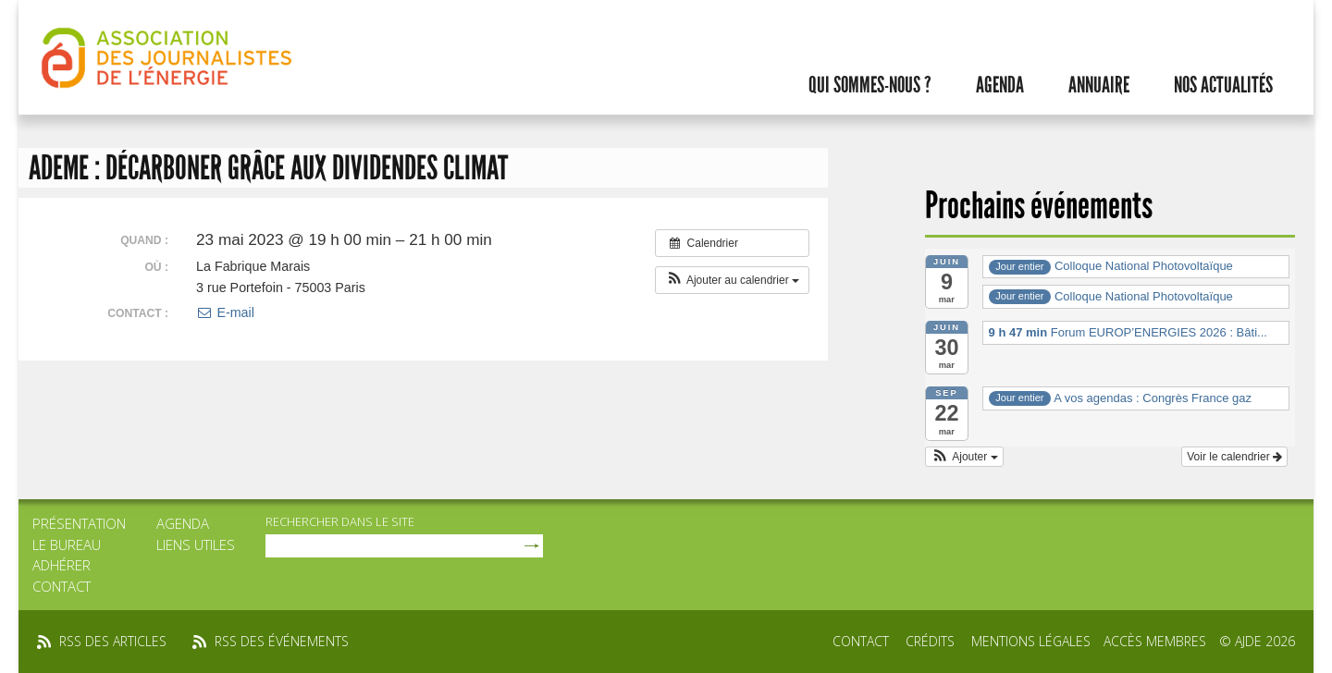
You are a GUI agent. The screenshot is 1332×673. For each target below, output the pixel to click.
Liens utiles (195, 544)
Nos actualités (1223, 85)
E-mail (225, 312)
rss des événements (282, 641)
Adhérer (61, 565)
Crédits (930, 641)
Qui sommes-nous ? (869, 85)
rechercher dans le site (339, 521)
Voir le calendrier (1234, 456)
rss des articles (112, 641)
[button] (732, 280)
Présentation (79, 523)
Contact (61, 586)
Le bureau (66, 544)
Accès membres (1155, 641)
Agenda (1000, 85)
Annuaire (1098, 85)
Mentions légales (1031, 641)
